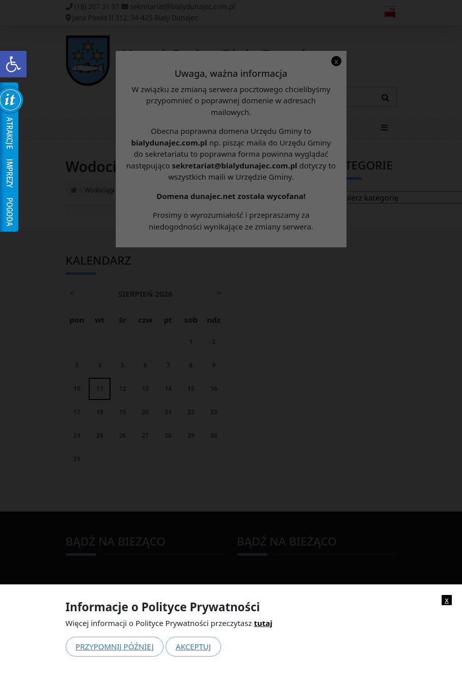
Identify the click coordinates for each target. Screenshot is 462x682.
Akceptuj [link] (193, 646)
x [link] (447, 600)
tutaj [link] (263, 623)
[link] (13, 64)
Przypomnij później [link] (114, 646)
